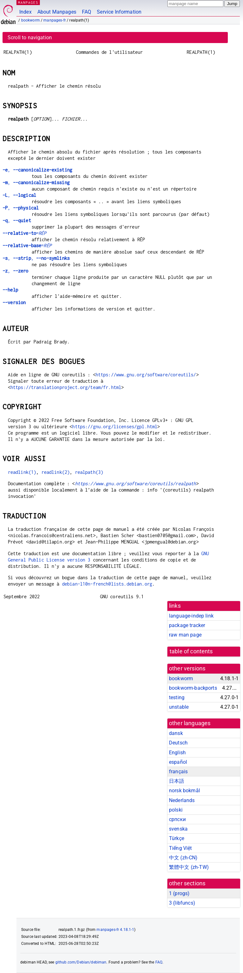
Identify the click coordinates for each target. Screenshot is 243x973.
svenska (178, 829)
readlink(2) (55, 472)
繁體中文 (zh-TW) (189, 867)
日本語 (176, 781)
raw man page (185, 635)
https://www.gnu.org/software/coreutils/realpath (135, 483)
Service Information (119, 12)
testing (176, 697)
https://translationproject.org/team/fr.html (65, 387)
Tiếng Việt (180, 848)
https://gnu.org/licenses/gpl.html (114, 426)
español (178, 762)
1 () (179, 893)
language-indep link (191, 616)
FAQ (86, 12)
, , (36, 258)
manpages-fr (54, 20)
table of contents (191, 651)
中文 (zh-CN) (183, 858)
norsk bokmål (184, 791)
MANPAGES (28, 2)
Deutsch (178, 743)
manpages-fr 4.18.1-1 (115, 929)
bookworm (30, 20)
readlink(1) (22, 472)
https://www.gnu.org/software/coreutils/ (146, 374)
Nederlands (182, 800)
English (177, 753)
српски (177, 819)
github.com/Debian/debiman (81, 962)
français (178, 772)
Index (25, 12)
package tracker (187, 625)
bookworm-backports (193, 688)
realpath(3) (89, 472)
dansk (176, 733)
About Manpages (56, 12)
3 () (182, 903)
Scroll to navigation (30, 38)
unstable (179, 707)
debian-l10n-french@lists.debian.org (107, 584)
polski (176, 810)
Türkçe (176, 838)
